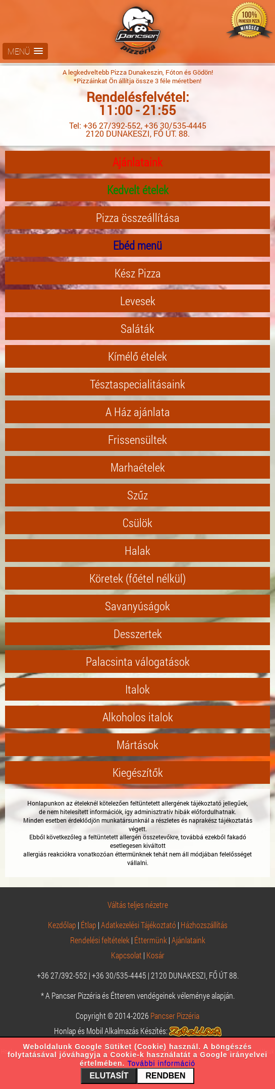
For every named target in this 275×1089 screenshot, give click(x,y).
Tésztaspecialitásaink (137, 383)
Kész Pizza (138, 272)
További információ (161, 1063)
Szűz (137, 494)
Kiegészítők (138, 772)
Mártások (137, 744)
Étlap (88, 925)
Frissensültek (137, 439)
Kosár (155, 955)
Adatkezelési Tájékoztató (138, 925)
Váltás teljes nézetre (137, 904)
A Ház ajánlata (137, 411)
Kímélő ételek (137, 356)
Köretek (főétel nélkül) (137, 578)
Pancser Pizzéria (174, 1015)
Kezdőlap (62, 925)
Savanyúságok (137, 605)
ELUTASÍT (108, 1075)
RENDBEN (165, 1075)
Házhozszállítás (204, 925)
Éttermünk (150, 940)
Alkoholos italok (137, 716)
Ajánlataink (137, 161)
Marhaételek (138, 467)
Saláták (137, 328)
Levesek (137, 300)
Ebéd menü (137, 245)
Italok (137, 689)
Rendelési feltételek (100, 940)
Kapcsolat (126, 955)
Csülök (137, 522)
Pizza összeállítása (138, 217)
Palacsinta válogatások (138, 661)
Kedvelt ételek (138, 189)
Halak (137, 550)
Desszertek (138, 633)
